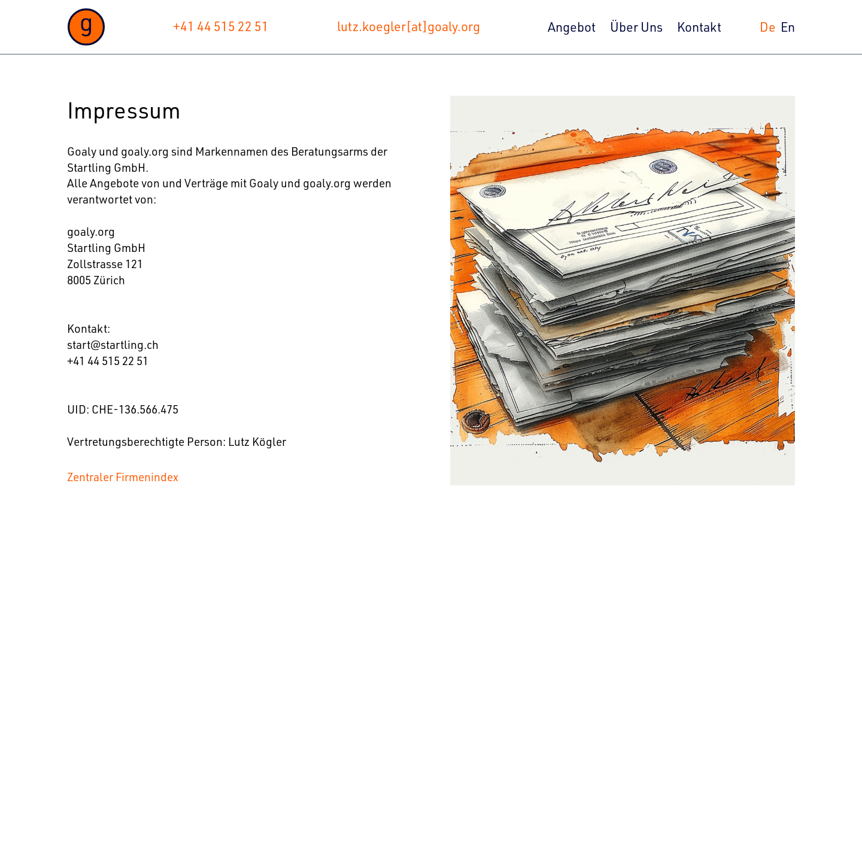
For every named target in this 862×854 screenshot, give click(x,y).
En (788, 27)
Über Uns (636, 27)
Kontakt (699, 27)
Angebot (572, 27)
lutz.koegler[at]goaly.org (408, 26)
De (768, 27)
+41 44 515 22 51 (221, 26)
